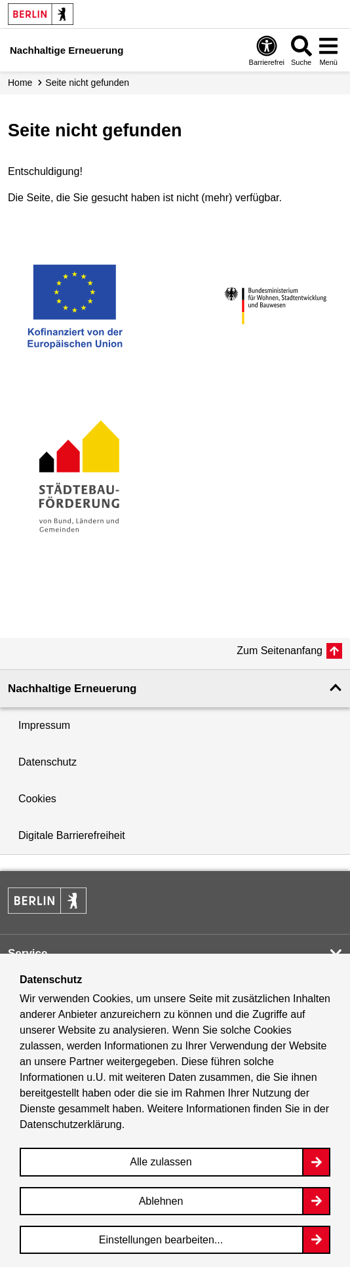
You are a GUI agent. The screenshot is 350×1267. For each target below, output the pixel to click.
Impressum (44, 725)
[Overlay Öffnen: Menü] (328, 50)
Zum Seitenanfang (279, 650)
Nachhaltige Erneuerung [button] (72, 688)
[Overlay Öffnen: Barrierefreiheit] (267, 50)
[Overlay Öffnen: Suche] (301, 50)
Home (20, 82)
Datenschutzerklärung (71, 1124)
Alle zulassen (160, 1161)
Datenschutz (47, 762)
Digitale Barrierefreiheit (71, 835)
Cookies (37, 798)
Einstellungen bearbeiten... (161, 1239)
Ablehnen (161, 1201)
